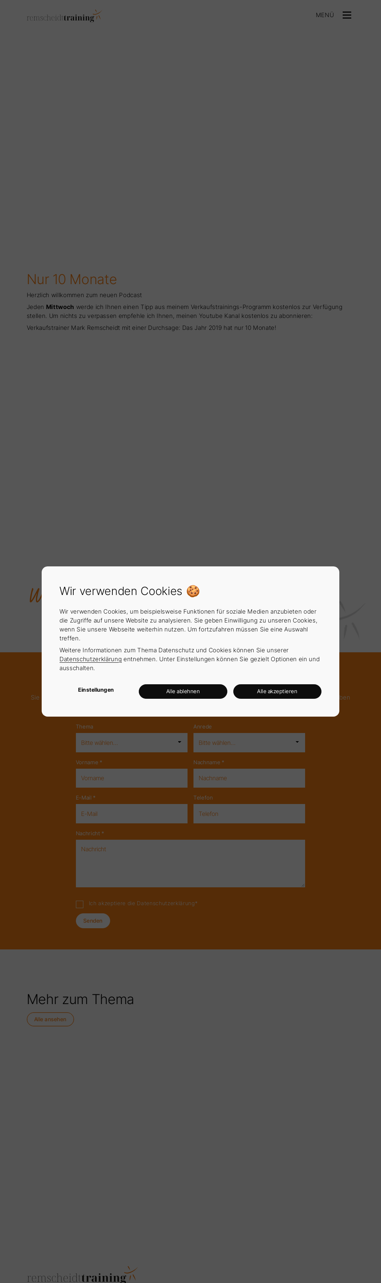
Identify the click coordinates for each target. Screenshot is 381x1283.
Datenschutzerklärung (91, 659)
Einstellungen (96, 689)
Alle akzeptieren (277, 691)
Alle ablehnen (183, 691)
